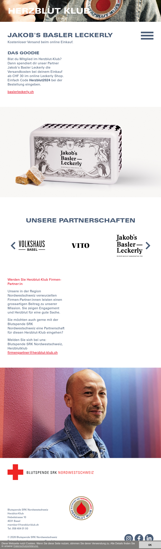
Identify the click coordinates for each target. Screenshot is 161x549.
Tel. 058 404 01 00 (18, 528)
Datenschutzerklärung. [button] (26, 546)
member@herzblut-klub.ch (23, 524)
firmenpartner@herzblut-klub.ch (33, 352)
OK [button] (150, 545)
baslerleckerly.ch (21, 92)
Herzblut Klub (49, 10)
